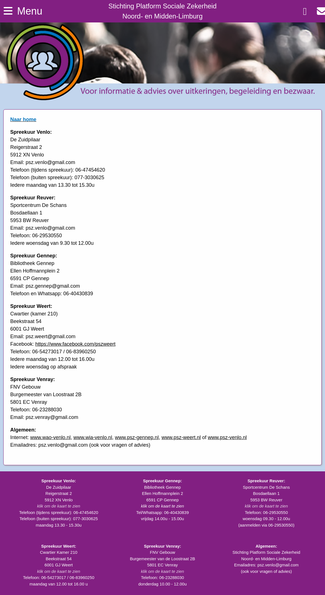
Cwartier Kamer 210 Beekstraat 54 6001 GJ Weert (58, 559)
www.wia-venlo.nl (92, 437)
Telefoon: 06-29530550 (266, 512)
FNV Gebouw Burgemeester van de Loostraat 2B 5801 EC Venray (162, 559)
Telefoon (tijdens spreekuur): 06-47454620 (58, 512)
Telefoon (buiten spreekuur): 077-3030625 (58, 518)
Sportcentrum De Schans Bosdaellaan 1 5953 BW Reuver (266, 493)
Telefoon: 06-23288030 (162, 577)
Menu (22, 10)
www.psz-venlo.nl (227, 437)
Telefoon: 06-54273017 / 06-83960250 (58, 577)
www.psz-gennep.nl (137, 437)
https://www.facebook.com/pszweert (75, 344)
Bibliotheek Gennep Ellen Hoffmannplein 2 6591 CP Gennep (162, 493)
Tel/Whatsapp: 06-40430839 (162, 512)
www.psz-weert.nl (181, 437)
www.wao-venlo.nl (50, 437)
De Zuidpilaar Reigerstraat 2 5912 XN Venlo (58, 493)
